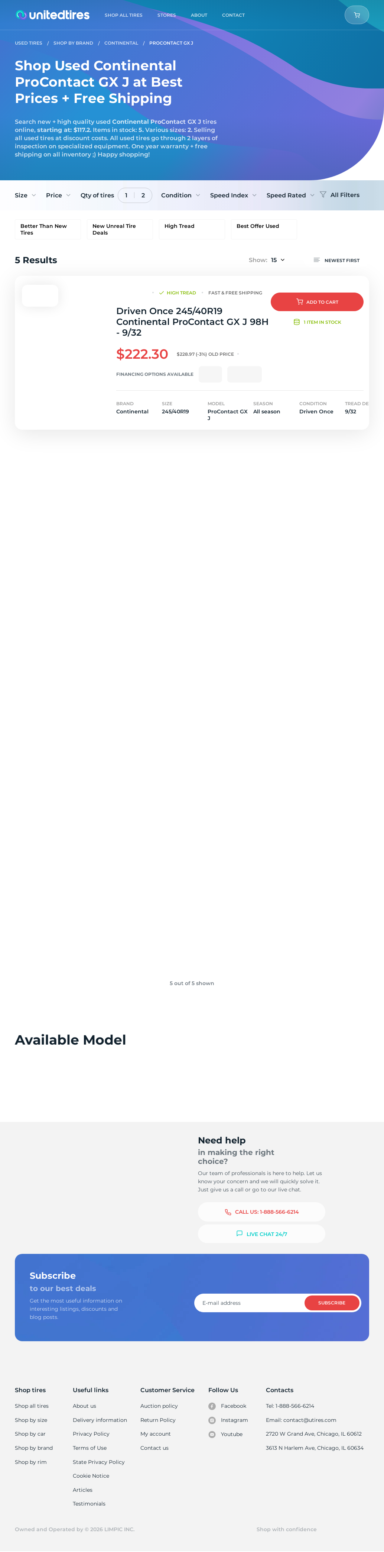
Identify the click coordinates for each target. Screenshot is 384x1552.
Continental (121, 43)
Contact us (155, 1448)
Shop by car (30, 1433)
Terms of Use (90, 1448)
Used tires (29, 43)
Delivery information (99, 1420)
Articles (82, 1490)
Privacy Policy (90, 1433)
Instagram (228, 1420)
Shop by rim (30, 1462)
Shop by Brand (73, 43)
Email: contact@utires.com (302, 1420)
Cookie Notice (91, 1475)
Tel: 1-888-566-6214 (291, 1406)
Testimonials (89, 1503)
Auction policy (159, 1406)
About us (85, 1406)
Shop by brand (34, 1448)
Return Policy (158, 1420)
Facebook (228, 1406)
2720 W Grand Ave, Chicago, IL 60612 (314, 1433)
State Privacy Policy (98, 1462)
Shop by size (31, 1420)
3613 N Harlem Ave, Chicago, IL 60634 (315, 1448)
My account (156, 1433)
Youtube (226, 1434)
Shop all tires (31, 1406)
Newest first (336, 260)
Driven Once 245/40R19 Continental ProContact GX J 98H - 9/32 (192, 322)
